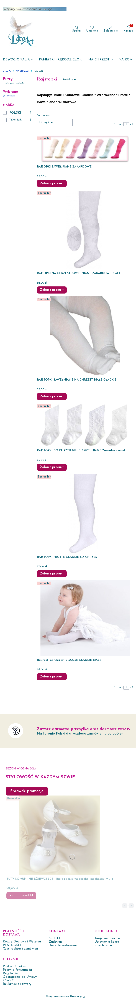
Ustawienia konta (106, 942)
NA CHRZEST (23, 71)
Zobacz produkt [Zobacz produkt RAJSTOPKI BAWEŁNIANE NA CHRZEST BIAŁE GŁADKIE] (52, 396)
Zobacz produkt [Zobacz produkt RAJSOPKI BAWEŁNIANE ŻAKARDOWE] (52, 183)
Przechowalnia (104, 945)
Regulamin (10, 973)
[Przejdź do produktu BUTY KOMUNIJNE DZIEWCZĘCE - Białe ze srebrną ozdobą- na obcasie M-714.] (59, 835)
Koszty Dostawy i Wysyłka (22, 941)
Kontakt (54, 938)
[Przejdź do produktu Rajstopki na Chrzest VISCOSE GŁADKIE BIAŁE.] (85, 618)
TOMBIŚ (15, 120)
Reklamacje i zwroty (17, 984)
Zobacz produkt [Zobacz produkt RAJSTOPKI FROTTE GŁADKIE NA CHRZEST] (52, 573)
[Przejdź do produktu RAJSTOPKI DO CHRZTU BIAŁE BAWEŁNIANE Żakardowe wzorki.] (85, 425)
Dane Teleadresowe (63, 945)
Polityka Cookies (15, 966)
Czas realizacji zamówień (20, 948)
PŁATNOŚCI (12, 945)
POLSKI (15, 113)
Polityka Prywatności (17, 970)
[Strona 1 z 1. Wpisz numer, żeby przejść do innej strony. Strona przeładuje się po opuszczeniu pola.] (126, 124)
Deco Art (7, 71)
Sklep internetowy (64, 996)
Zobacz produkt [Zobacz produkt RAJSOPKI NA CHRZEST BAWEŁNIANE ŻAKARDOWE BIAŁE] (52, 290)
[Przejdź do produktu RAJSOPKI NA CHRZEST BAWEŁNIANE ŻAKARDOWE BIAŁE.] (85, 230)
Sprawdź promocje (26, 791)
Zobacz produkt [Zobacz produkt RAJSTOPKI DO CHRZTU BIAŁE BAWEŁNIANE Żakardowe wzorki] (52, 467)
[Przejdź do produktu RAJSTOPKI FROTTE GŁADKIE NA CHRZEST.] (85, 513)
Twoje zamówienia (107, 938)
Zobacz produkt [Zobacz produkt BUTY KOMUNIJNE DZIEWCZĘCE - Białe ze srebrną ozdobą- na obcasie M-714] (21, 895)
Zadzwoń (55, 942)
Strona (118, 124)
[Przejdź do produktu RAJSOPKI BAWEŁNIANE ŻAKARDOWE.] (85, 149)
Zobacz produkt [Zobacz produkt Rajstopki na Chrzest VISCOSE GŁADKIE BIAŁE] (52, 676)
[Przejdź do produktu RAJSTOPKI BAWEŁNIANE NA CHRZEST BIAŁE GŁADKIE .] (85, 336)
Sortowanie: (43, 115)
